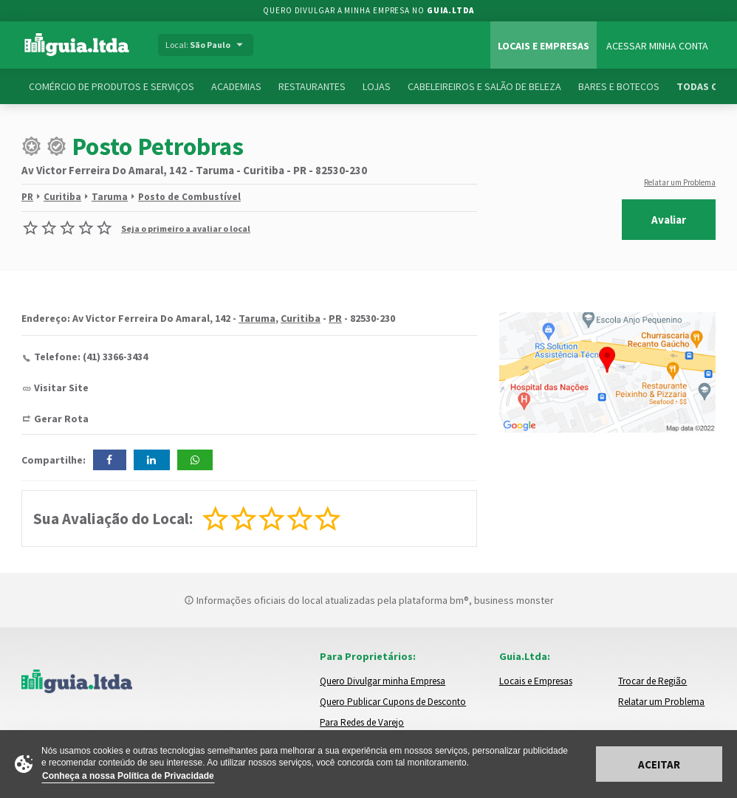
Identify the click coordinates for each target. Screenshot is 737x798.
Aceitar (659, 764)
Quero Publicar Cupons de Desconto (393, 701)
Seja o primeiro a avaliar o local (185, 228)
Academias (236, 86)
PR (27, 196)
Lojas (377, 86)
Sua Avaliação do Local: (113, 519)
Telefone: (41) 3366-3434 (91, 356)
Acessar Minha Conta (657, 45)
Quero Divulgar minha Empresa (382, 681)
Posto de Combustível (189, 196)
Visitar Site (61, 387)
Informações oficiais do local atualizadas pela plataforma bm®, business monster (369, 600)
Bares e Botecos (618, 86)
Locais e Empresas (543, 45)
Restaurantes (312, 86)
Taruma (110, 196)
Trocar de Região (652, 681)
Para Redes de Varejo (362, 722)
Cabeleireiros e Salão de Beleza (484, 86)
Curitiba (62, 196)
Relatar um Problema (680, 182)
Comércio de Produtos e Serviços (111, 86)
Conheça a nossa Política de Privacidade (128, 776)
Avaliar (668, 220)
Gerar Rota (61, 418)
